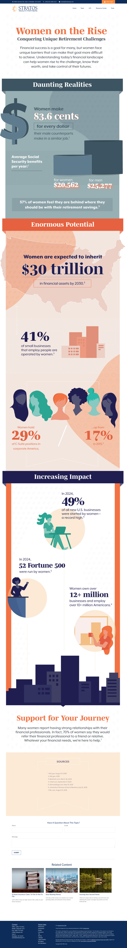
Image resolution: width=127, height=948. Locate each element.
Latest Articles (42, 939)
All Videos (41, 941)
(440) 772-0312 (20, 926)
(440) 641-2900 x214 (50, 1)
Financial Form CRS (62, 925)
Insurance (41, 932)
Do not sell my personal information (88, 941)
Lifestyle (40, 937)
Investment (41, 928)
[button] (74, 8)
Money (40, 936)
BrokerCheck (86, 928)
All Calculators (42, 943)
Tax (39, 934)
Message (15, 837)
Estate (40, 930)
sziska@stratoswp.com (66, 1)
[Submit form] (16, 852)
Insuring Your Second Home (89, 894)
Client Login (108, 2)
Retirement (41, 926)
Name (14, 825)
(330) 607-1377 (20, 928)
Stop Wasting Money (53, 894)
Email (66, 825)
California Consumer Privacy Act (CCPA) (100, 939)
